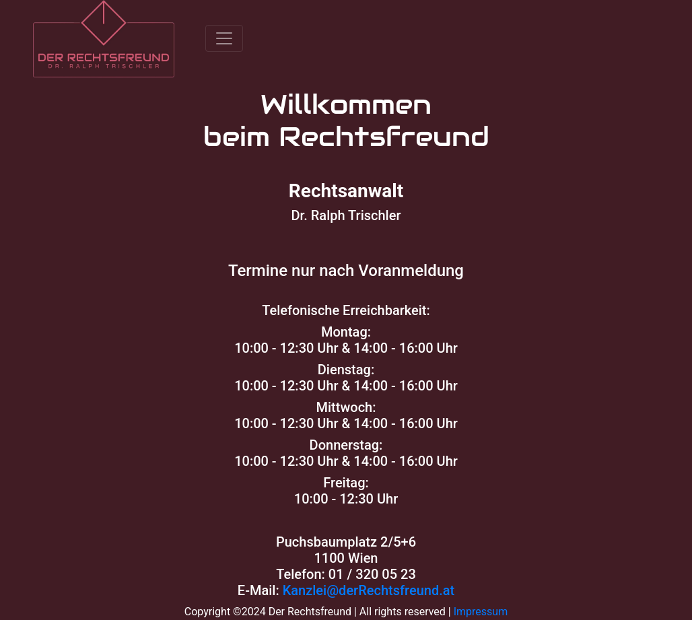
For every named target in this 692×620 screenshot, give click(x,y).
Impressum (481, 611)
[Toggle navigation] (224, 38)
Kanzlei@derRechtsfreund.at (369, 590)
